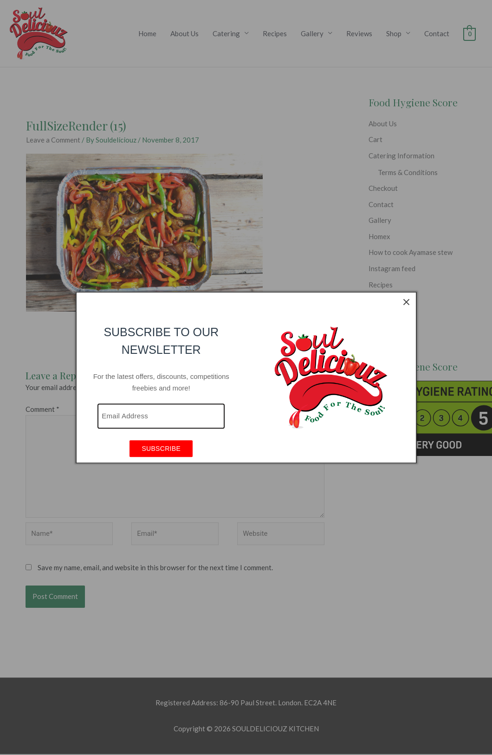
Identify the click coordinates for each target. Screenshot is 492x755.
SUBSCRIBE (161, 449)
